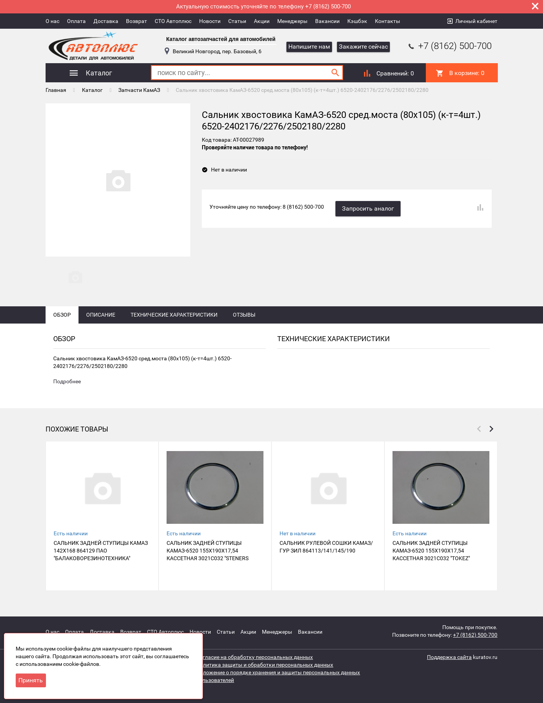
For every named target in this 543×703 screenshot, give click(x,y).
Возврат (136, 21)
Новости (210, 21)
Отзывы (244, 315)
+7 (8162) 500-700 (449, 46)
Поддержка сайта (449, 657)
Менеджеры (292, 21)
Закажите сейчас (363, 46)
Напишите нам (309, 46)
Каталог (92, 90)
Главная (56, 90)
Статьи (237, 21)
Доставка (105, 21)
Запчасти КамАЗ (139, 90)
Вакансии (327, 21)
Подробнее (67, 381)
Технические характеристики (174, 315)
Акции (262, 21)
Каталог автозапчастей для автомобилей (220, 39)
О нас (52, 21)
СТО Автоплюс (173, 21)
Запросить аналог (368, 208)
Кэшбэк (357, 21)
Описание (100, 315)
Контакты (387, 21)
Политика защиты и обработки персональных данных (264, 665)
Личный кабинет (476, 21)
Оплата (76, 21)
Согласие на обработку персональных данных (254, 657)
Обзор (62, 315)
